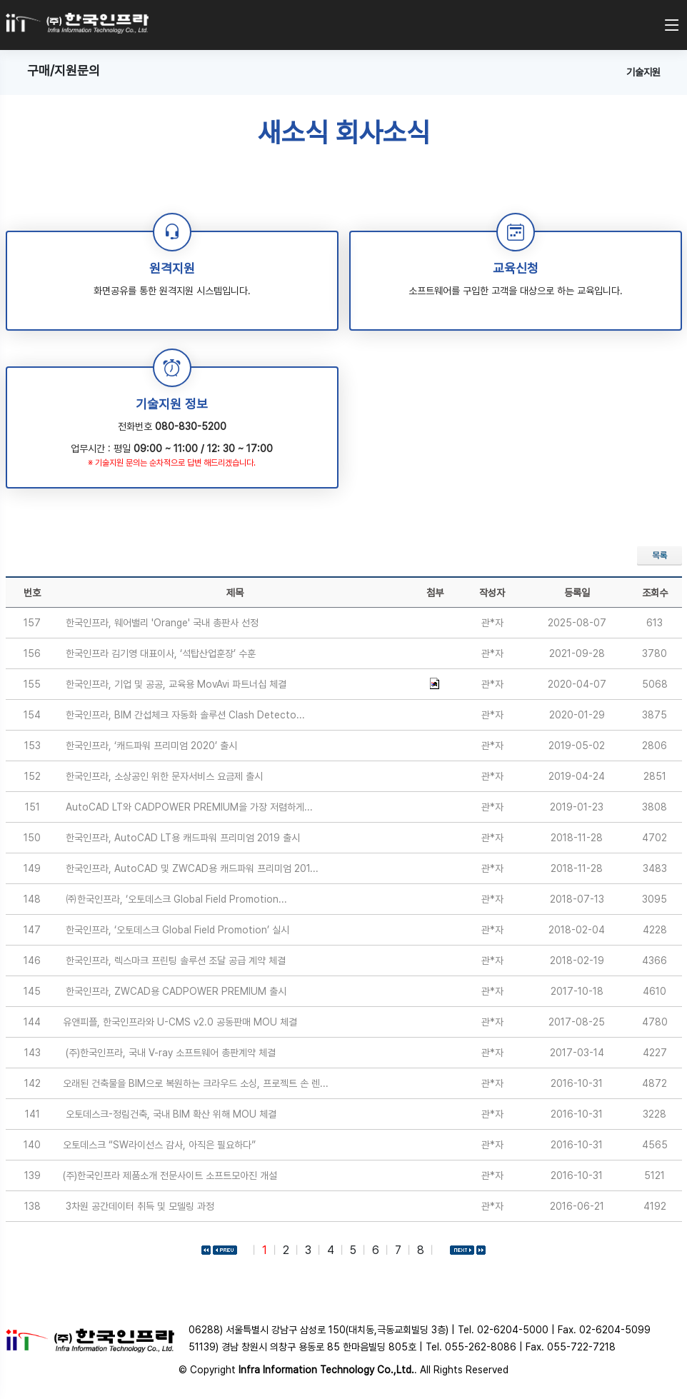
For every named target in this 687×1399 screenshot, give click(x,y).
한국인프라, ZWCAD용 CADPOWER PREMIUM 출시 (176, 991)
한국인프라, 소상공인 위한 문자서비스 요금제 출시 (164, 776)
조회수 (655, 592)
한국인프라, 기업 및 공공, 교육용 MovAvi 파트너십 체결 (176, 684)
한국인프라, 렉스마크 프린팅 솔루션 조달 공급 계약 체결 (176, 960)
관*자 (492, 622)
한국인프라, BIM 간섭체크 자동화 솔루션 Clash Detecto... (185, 715)
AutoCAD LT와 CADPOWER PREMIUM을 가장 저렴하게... (189, 807)
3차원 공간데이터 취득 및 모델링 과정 (140, 1206)
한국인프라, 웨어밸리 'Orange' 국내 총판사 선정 (162, 622)
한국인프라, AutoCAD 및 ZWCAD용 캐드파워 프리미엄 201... (192, 868)
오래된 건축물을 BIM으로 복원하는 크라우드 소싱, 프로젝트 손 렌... (196, 1083)
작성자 (492, 592)
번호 (32, 592)
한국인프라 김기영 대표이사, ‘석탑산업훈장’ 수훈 (161, 653)
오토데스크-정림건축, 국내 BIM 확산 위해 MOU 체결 (171, 1114)
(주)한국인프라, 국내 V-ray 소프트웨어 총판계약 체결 (171, 1052)
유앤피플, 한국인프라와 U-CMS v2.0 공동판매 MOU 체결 (180, 1022)
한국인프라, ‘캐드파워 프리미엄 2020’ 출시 (151, 745)
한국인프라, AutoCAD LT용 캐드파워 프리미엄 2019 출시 (183, 837)
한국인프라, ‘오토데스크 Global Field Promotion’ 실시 (177, 930)
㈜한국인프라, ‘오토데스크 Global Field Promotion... (176, 899)
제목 (235, 592)
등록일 (577, 592)
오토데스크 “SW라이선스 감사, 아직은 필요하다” (159, 1144)
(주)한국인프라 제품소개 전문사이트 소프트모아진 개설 (170, 1175)
